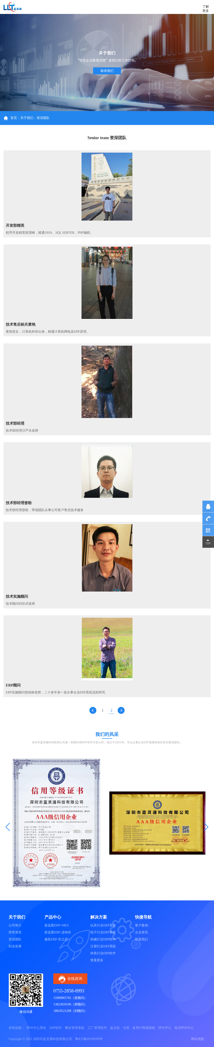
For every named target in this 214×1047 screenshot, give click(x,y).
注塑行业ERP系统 (103, 946)
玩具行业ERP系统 (103, 925)
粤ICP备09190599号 (89, 1039)
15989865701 (62, 998)
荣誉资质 (15, 932)
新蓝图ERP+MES (56, 925)
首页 (13, 118)
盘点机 (115, 1028)
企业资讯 (141, 932)
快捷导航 (143, 917)
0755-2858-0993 (68, 990)
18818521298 (62, 1011)
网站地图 (197, 1039)
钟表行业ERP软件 (103, 953)
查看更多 (96, 960)
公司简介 (15, 925)
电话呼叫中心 (184, 1028)
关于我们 (26, 118)
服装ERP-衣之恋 (56, 939)
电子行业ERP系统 (103, 932)
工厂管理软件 (97, 1028)
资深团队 (43, 118)
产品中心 (52, 917)
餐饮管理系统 (74, 1028)
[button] (8, 827)
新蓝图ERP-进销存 (57, 932)
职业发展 (15, 946)
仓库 (126, 1028)
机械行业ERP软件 (103, 939)
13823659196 (62, 1004)
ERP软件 (55, 1028)
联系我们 (107, 70)
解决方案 (98, 917)
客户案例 (141, 925)
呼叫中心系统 (36, 1028)
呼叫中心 (164, 1028)
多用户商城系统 (143, 1028)
